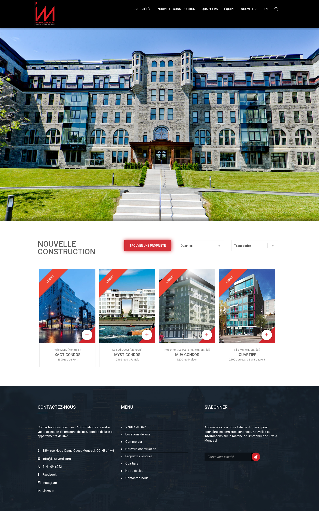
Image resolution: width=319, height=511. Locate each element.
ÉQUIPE (229, 9)
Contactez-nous (136, 478)
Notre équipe (134, 471)
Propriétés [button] (142, 9)
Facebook (49, 475)
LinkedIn (48, 491)
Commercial (133, 442)
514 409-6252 (52, 467)
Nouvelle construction (140, 449)
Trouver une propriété (148, 245)
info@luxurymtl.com (57, 459)
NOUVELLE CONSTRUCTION (176, 9)
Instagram (50, 483)
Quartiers (210, 9)
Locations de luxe (137, 434)
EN (266, 9)
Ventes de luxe (135, 427)
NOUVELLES (249, 9)
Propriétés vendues (139, 456)
